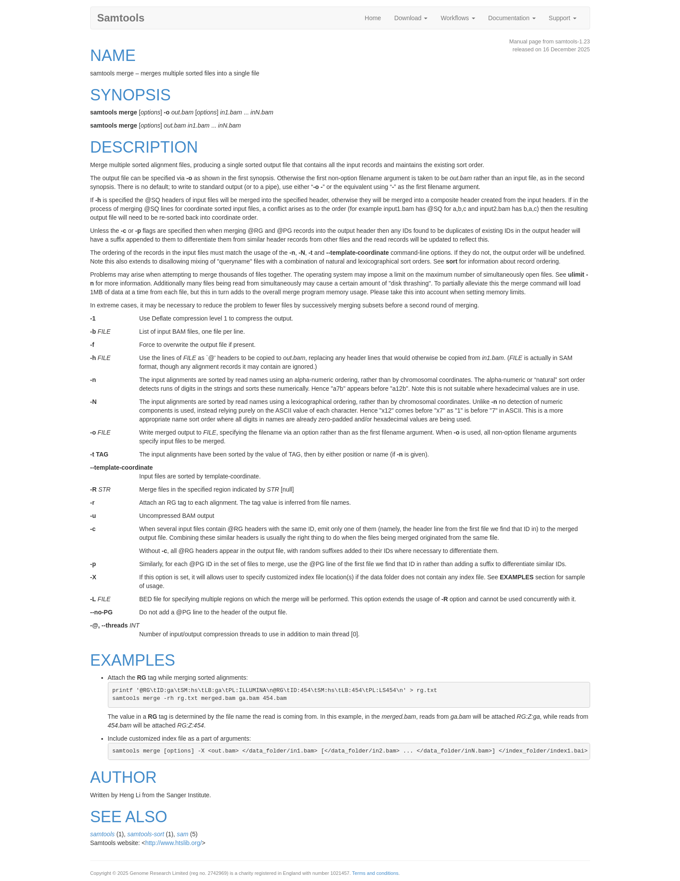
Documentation (512, 17)
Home (373, 17)
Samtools (121, 18)
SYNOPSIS (130, 95)
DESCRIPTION (144, 147)
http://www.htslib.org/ (173, 842)
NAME (113, 55)
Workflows (458, 17)
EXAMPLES (132, 660)
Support (563, 17)
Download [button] (410, 17)
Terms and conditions (375, 873)
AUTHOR (123, 777)
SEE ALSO (128, 817)
